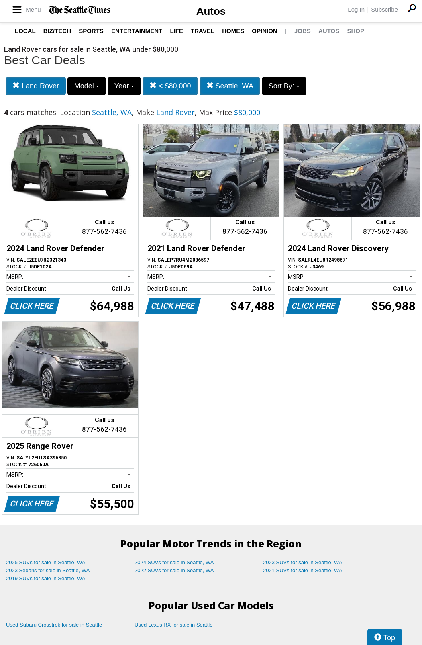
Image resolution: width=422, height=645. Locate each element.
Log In (356, 9)
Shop (355, 30)
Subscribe (384, 9)
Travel (202, 30)
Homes (233, 30)
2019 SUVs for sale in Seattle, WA (46, 578)
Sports (91, 30)
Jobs (302, 30)
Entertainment (136, 30)
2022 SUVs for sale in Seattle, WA (174, 570)
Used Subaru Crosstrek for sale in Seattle (54, 625)
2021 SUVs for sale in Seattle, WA (302, 570)
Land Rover (35, 86)
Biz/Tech (57, 30)
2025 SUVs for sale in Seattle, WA (46, 562)
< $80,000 (170, 86)
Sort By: (284, 86)
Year (124, 86)
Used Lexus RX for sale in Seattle (173, 625)
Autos (211, 11)
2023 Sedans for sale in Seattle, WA (48, 570)
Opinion (264, 30)
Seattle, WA (229, 86)
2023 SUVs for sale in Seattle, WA (302, 562)
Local (25, 30)
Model (86, 86)
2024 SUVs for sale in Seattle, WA (174, 562)
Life (176, 30)
